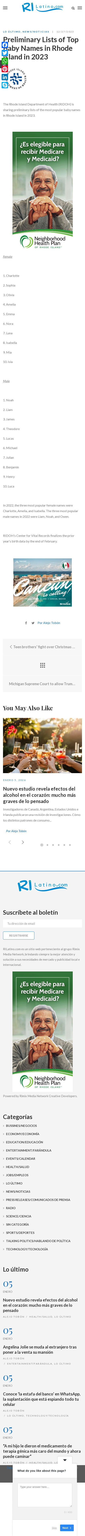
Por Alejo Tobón (49, 623)
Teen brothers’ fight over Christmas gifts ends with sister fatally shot (42, 647)
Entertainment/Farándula (28, 1150)
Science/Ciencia (18, 1216)
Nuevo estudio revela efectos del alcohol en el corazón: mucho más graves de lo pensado (39, 795)
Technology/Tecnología (27, 1249)
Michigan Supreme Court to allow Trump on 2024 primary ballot (42, 684)
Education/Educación (24, 1142)
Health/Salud (17, 1167)
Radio (10, 1208)
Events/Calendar (20, 1158)
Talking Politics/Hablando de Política (38, 1241)
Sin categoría (17, 1224)
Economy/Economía (22, 1134)
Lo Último (12, 31)
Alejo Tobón (14, 1316)
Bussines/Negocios (21, 1125)
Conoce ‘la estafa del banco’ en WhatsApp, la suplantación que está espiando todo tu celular (41, 1399)
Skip (54, 1527)
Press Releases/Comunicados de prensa (38, 1200)
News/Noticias (36, 31)
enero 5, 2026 (14, 780)
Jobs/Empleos (17, 1175)
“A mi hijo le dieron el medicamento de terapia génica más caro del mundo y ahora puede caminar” (42, 1451)
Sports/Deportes (20, 1232)
